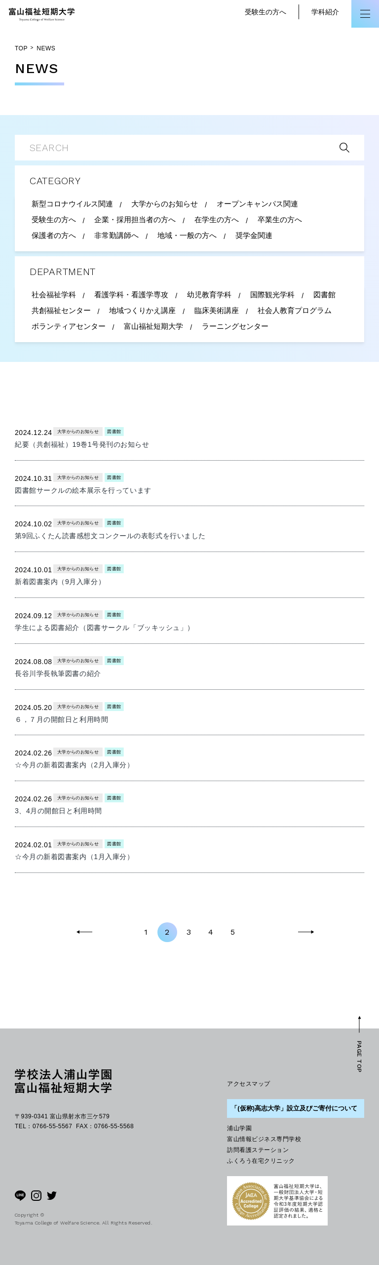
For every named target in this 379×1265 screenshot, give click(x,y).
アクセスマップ (248, 1083)
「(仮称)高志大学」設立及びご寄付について (294, 1108)
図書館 (114, 431)
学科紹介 (325, 12)
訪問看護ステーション (258, 1149)
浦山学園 (239, 1128)
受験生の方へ (265, 12)
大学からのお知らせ (78, 431)
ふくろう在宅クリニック (261, 1160)
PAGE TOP (359, 1057)
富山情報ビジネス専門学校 (264, 1139)
